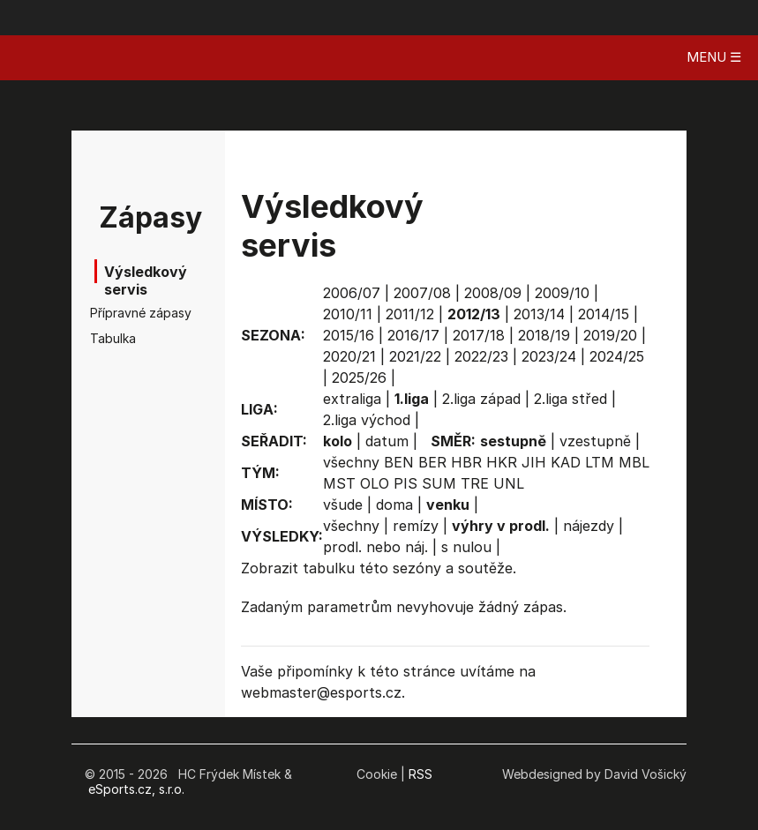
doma (394, 504)
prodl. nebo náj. (375, 547)
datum (387, 441)
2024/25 (616, 356)
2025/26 (359, 377)
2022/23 (481, 356)
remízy (416, 526)
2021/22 (415, 356)
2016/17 (413, 335)
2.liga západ (481, 399)
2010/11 (347, 314)
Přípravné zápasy (125, 312)
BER (432, 462)
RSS (420, 773)
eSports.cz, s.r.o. (136, 788)
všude (343, 504)
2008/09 (493, 293)
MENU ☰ (714, 57)
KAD (566, 462)
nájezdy (588, 526)
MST (339, 483)
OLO (374, 483)
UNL (508, 483)
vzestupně (595, 441)
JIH (534, 462)
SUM (439, 483)
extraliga (352, 399)
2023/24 (549, 356)
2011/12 (410, 314)
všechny (351, 462)
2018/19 (544, 335)
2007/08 (422, 293)
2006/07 (351, 293)
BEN (399, 462)
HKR (501, 462)
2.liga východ (366, 420)
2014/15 (603, 314)
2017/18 (479, 335)
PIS (405, 483)
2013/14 (539, 314)
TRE (475, 483)
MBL (634, 462)
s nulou (466, 547)
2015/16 (348, 335)
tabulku (329, 568)
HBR (466, 462)
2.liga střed (570, 399)
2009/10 (562, 293)
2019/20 (610, 335)
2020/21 (349, 356)
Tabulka (113, 338)
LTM (599, 462)
